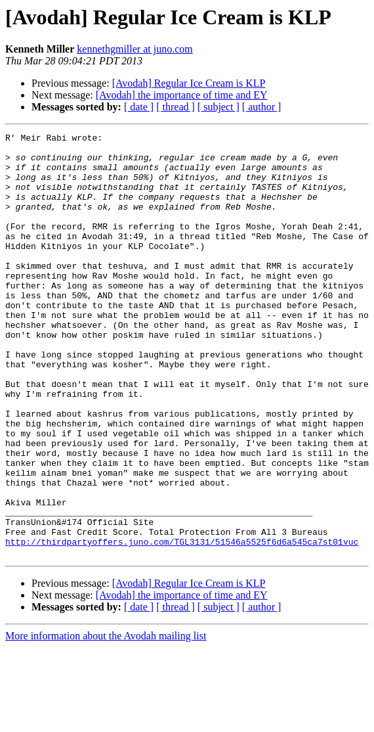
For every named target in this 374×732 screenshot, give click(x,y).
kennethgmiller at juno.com (134, 49)
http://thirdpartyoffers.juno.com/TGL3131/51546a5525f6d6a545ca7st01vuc (181, 624)
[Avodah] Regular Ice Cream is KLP (189, 83)
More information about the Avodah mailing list (105, 720)
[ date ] (139, 106)
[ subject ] (218, 106)
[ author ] (261, 106)
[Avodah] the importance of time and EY (182, 95)
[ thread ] (175, 106)
